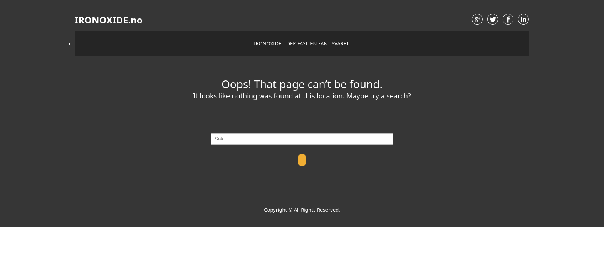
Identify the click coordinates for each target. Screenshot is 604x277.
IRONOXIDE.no (109, 20)
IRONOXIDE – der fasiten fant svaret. (302, 43)
